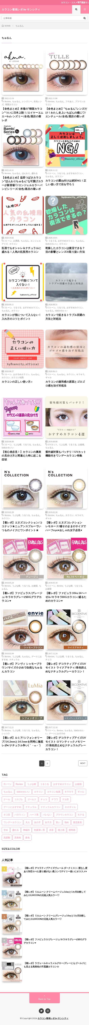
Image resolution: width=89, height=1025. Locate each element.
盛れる (35, 173)
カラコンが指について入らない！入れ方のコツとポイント (21, 316)
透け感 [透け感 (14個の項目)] (61, 830)
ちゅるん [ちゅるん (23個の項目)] (8, 791)
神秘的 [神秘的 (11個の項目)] (26, 830)
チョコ (48, 659)
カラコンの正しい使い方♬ (17, 381)
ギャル (48, 377)
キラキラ (80, 374)
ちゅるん (16, 101)
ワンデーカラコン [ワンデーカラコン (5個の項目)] (12, 822)
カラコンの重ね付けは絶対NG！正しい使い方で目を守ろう (65, 182)
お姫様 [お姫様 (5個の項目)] (78, 784)
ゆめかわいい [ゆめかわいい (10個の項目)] (23, 791)
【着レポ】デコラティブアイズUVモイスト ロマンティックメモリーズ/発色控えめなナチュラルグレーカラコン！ (65, 743)
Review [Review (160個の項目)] (19, 784)
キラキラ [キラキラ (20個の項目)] (69, 791)
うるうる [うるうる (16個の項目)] (44, 784)
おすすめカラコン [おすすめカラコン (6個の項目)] (62, 784)
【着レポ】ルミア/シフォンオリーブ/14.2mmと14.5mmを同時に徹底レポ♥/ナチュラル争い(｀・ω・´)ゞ (22, 741)
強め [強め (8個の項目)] (66, 822)
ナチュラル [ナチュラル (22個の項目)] (30, 807)
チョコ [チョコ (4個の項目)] (44, 799)
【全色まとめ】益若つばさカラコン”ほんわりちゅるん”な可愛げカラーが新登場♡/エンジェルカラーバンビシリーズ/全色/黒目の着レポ (22, 183)
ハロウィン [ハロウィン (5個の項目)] (19, 814)
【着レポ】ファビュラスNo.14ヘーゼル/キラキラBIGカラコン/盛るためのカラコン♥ (66, 596)
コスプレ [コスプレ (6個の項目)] (18, 799)
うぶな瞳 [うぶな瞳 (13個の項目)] (31, 784)
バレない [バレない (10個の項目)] (47, 814)
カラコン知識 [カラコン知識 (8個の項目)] (53, 791)
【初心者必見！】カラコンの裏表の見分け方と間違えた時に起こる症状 (21, 455)
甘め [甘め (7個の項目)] (6, 830)
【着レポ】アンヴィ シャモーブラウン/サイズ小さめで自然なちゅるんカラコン (22, 667)
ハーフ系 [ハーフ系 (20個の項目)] (34, 814)
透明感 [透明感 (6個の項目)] (72, 830)
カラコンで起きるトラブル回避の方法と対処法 (65, 316)
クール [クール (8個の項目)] (7, 799)
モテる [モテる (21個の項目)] (81, 814)
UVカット (52, 444)
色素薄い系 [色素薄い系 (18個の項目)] (39, 830)
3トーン (51, 173)
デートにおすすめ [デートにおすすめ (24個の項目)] (12, 807)
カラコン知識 (17, 377)
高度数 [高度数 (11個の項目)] (7, 837)
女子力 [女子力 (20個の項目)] (48, 822)
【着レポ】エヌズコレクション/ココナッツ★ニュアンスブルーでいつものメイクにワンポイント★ (22, 526)
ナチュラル (14, 659)
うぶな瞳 (17, 444)
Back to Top (44, 999)
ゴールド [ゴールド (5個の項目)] (31, 799)
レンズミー (27, 101)
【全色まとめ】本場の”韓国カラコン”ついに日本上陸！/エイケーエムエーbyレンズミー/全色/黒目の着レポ (22, 114)
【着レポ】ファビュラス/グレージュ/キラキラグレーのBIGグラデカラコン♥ (22, 596)
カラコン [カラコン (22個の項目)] (38, 791)
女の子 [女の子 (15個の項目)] (37, 822)
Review (8, 101)
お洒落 (16, 241)
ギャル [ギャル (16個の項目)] (81, 791)
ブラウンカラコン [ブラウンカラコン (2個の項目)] (64, 814)
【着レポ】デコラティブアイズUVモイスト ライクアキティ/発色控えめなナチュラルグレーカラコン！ (66, 667)
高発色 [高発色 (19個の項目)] (17, 837)
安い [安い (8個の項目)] (58, 822)
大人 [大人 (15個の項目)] (27, 822)
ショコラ (6, 733)
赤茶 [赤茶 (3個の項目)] (51, 830)
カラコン (59, 176)
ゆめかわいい (51, 244)
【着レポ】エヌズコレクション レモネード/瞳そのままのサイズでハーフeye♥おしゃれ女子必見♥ (65, 526)
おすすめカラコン (75, 173)
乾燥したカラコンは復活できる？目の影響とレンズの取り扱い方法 (65, 249)
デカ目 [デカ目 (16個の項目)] (65, 799)
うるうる (61, 173)
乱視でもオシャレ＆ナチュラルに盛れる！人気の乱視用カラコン (21, 249)
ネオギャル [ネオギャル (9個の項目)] (70, 807)
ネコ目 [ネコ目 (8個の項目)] (7, 814)
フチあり (69, 101)
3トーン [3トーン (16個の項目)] (8, 784)
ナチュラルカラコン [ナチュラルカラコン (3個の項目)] (51, 807)
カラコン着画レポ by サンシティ (53, 1018)
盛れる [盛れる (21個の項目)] (15, 830)
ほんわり (26, 173)
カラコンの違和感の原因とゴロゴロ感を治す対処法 (65, 383)
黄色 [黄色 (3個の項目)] (27, 837)
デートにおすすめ (57, 733)
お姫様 (81, 444)
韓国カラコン (11, 104)
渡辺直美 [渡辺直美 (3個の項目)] (77, 822)
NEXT (82, 763)
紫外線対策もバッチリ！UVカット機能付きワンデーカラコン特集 (65, 453)
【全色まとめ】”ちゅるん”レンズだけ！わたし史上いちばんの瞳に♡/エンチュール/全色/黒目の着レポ (66, 112)
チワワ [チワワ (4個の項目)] (54, 799)
